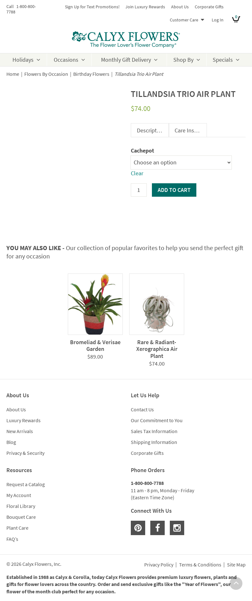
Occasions (66, 59)
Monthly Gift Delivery (126, 59)
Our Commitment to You (157, 420)
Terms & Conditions (200, 564)
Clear (137, 173)
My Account (18, 495)
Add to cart (174, 190)
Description (150, 130)
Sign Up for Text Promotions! (92, 7)
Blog (11, 442)
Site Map (236, 564)
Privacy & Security (25, 453)
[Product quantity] (139, 190)
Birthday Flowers (91, 74)
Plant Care (17, 528)
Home (12, 74)
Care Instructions (191, 130)
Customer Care (184, 20)
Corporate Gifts (209, 7)
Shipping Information (154, 442)
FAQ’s (12, 539)
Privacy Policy (158, 564)
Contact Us (142, 409)
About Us (180, 7)
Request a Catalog (25, 484)
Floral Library (20, 506)
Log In (218, 20)
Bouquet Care (21, 517)
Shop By (183, 59)
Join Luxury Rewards (145, 7)
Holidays (23, 59)
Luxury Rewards (23, 420)
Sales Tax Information (154, 431)
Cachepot (142, 150)
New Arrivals (19, 431)
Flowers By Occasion (46, 74)
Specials (223, 59)
